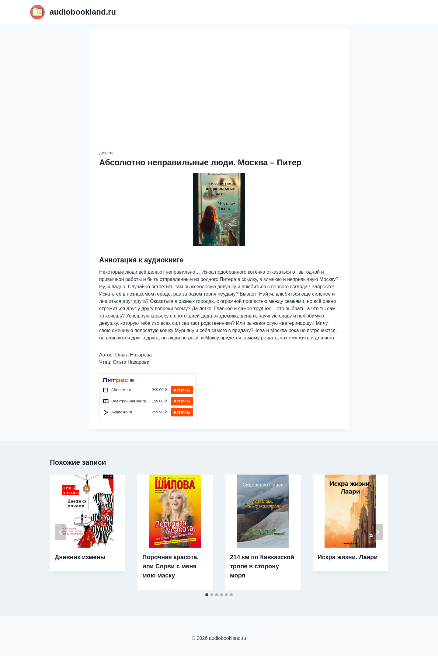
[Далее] (377, 532)
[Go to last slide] (60, 532)
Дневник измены (80, 557)
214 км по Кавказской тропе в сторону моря (262, 566)
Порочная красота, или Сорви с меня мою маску (170, 566)
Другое (106, 153)
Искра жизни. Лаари (348, 557)
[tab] (206, 594)
